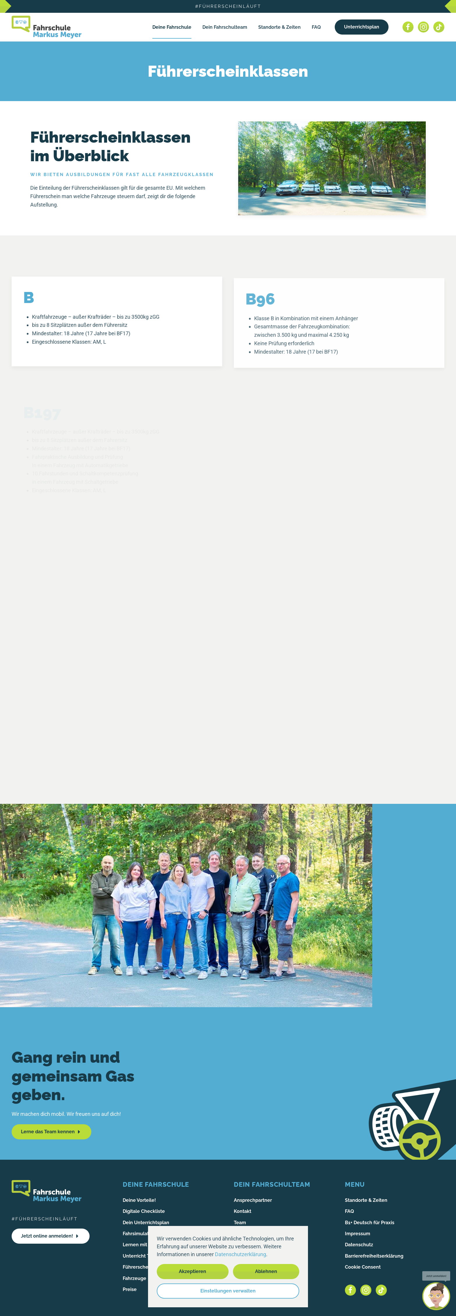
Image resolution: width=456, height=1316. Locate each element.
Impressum (357, 1233)
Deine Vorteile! (139, 1200)
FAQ (316, 27)
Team (240, 1222)
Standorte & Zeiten (279, 27)
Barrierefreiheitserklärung (374, 1256)
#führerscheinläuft (228, 6)
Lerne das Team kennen (51, 1132)
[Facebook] (408, 27)
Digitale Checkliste (144, 1211)
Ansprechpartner (253, 1200)
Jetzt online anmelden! (50, 1236)
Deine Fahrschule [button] (171, 27)
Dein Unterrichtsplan (146, 1222)
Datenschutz (359, 1244)
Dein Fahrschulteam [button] (224, 27)
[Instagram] (423, 27)
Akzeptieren (192, 1271)
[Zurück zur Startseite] (46, 27)
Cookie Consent (363, 1267)
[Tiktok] (438, 27)
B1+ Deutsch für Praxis (369, 1222)
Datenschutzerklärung (240, 1254)
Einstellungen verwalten (228, 1291)
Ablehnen (266, 1271)
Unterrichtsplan (361, 27)
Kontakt (242, 1211)
